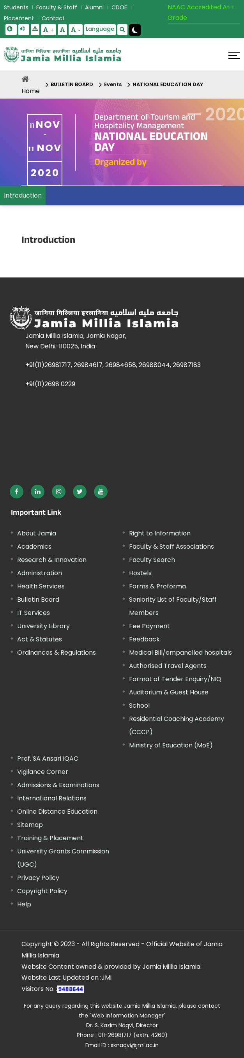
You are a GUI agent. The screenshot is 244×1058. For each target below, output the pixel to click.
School (139, 705)
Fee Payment (149, 626)
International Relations (52, 798)
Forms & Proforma (157, 586)
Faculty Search (152, 559)
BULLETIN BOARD (72, 84)
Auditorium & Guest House (169, 692)
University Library (43, 626)
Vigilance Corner (42, 771)
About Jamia (36, 533)
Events (113, 84)
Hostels (140, 573)
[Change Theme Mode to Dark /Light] (135, 30)
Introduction (23, 195)
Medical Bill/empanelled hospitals (180, 652)
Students (16, 7)
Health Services (41, 586)
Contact (53, 18)
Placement (19, 18)
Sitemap (30, 824)
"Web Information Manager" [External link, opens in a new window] (128, 1015)
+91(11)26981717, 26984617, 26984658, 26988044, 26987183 (113, 364)
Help (24, 904)
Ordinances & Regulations (56, 652)
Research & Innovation (52, 559)
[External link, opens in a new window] (16, 491)
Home (30, 91)
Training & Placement (50, 838)
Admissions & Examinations (58, 785)
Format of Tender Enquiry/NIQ (175, 679)
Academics (34, 546)
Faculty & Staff (56, 7)
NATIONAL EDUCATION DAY (168, 84)
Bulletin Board (38, 599)
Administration (39, 573)
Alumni (94, 7)
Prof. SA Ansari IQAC (47, 758)
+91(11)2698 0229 (50, 384)
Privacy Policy (38, 877)
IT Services (33, 612)
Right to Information (160, 533)
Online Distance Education (57, 811)
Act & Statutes (39, 639)
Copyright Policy (42, 891)
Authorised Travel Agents (168, 665)
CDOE (119, 7)
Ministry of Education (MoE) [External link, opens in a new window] (171, 745)
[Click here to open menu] (234, 55)
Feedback (144, 639)
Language (100, 29)
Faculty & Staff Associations (171, 546)
